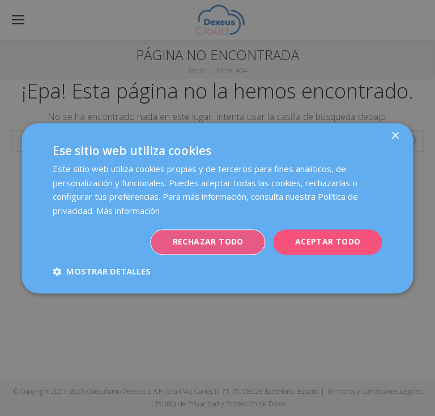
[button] (102, 271)
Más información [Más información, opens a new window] (128, 211)
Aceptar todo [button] (328, 241)
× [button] (395, 136)
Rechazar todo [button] (208, 241)
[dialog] (217, 208)
